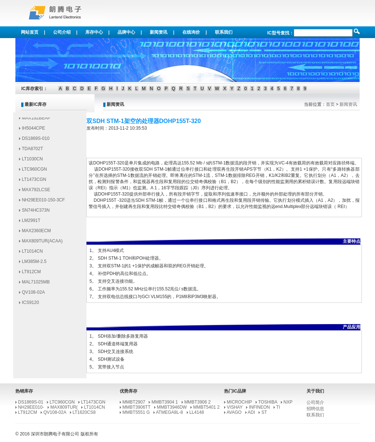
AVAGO (234, 412)
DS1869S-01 (30, 402)
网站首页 (29, 32)
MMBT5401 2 (206, 407)
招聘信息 (315, 408)
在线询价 (191, 32)
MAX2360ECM (36, 232)
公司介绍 (62, 32)
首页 (330, 104)
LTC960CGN (34, 171)
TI (278, 407)
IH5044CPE (33, 130)
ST (264, 412)
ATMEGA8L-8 (169, 412)
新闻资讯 (158, 32)
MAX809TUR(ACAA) (42, 242)
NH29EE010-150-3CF (43, 201)
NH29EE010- (31, 407)
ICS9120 (30, 304)
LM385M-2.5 (34, 263)
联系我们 (224, 32)
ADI (251, 412)
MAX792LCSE (36, 191)
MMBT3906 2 (197, 402)
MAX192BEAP (36, 119)
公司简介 (315, 402)
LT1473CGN (34, 181)
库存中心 (94, 32)
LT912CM (31, 273)
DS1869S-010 (35, 140)
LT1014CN (32, 253)
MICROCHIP (239, 402)
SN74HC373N (36, 212)
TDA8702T (32, 150)
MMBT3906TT (136, 407)
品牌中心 (126, 32)
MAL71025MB (36, 283)
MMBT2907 (133, 402)
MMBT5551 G (136, 412)
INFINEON (259, 407)
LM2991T (31, 222)
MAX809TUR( (64, 407)
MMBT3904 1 (165, 402)
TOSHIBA (267, 402)
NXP (287, 402)
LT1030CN (32, 160)
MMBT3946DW (172, 407)
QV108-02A (33, 294)
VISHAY (234, 407)
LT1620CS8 (84, 412)
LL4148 (196, 412)
